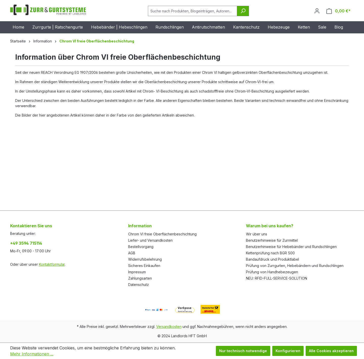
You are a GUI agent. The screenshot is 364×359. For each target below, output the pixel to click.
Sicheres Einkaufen (144, 265)
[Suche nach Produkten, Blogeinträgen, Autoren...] (192, 11)
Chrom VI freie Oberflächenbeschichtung (162, 234)
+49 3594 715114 (26, 243)
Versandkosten (168, 326)
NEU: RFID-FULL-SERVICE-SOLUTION (276, 278)
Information (140, 225)
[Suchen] (243, 11)
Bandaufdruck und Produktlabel (272, 259)
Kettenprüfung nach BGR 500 (270, 253)
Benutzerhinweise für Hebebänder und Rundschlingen (291, 246)
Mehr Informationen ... (31, 353)
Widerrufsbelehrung (145, 259)
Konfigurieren (288, 351)
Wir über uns (256, 234)
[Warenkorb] (338, 11)
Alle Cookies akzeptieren (331, 351)
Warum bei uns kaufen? (269, 225)
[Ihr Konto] (317, 11)
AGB (131, 253)
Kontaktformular (52, 264)
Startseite (18, 41)
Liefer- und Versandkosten (150, 240)
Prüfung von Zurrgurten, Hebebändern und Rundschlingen (295, 265)
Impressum (137, 272)
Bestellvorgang (140, 246)
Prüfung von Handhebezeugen (272, 272)
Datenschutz (138, 284)
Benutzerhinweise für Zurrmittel (272, 240)
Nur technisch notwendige (243, 351)
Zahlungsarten (140, 278)
